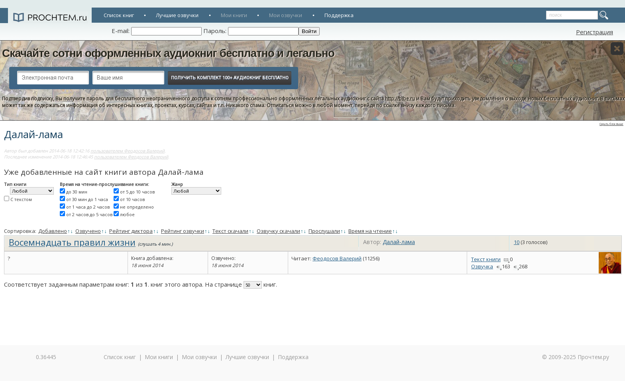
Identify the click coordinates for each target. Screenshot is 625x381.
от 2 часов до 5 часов (89, 214)
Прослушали (324, 230)
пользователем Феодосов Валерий (127, 151)
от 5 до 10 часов (137, 192)
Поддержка (339, 15)
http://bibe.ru (400, 98)
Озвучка (482, 266)
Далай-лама (399, 242)
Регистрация (594, 32)
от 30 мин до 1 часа (87, 199)
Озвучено (88, 230)
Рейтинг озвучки (182, 230)
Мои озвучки (285, 15)
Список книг (119, 15)
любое (127, 214)
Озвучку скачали (278, 230)
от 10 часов (132, 199)
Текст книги (486, 259)
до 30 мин (76, 192)
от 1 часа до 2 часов (88, 207)
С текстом (21, 199)
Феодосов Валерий (337, 258)
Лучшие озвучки (177, 15)
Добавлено (52, 230)
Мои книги (234, 15)
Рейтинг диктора (131, 230)
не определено (137, 207)
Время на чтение (370, 230)
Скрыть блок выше (611, 124)
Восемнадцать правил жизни (72, 242)
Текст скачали (230, 230)
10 (516, 242)
